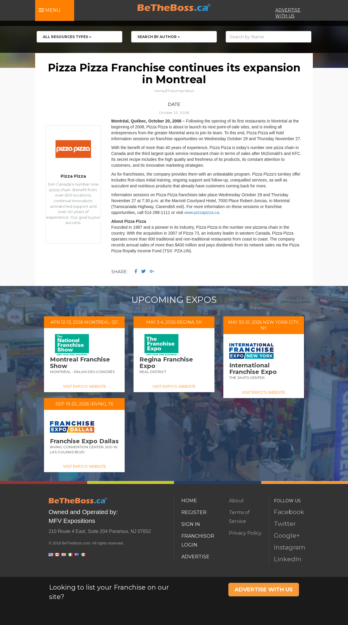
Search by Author (158, 37)
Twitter (285, 523)
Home (159, 91)
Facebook (289, 512)
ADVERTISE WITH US (264, 589)
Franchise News (181, 91)
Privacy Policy (245, 533)
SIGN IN (190, 524)
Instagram (289, 547)
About (236, 500)
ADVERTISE (195, 556)
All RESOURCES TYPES (67, 37)
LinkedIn (287, 559)
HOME (189, 500)
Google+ (287, 535)
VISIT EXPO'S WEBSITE (84, 386)
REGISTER (193, 512)
